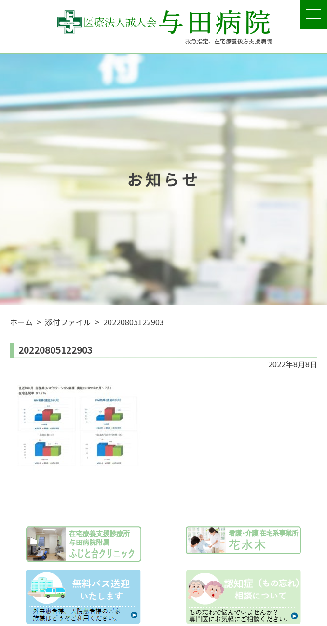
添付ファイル (68, 322)
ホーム (21, 322)
